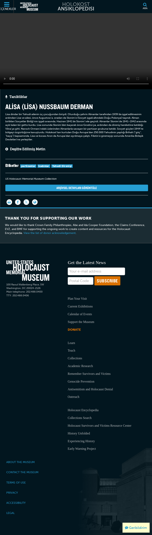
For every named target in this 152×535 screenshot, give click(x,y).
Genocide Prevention (81, 381)
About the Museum (20, 462)
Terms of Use (16, 482)
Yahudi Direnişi (62, 166)
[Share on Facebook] (18, 202)
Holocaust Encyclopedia (83, 410)
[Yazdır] (9, 202)
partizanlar (28, 166)
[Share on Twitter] (26, 202)
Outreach (73, 396)
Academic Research (80, 366)
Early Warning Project (82, 448)
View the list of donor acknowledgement (50, 233)
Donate (74, 329)
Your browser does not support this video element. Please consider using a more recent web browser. (76, 50)
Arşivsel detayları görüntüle (76, 188)
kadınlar (43, 166)
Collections (75, 358)
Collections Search (79, 418)
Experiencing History (81, 441)
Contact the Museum (22, 472)
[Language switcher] (35, 202)
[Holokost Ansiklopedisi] (76, 6)
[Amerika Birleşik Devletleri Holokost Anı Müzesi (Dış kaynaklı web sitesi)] (29, 6)
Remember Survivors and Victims (89, 373)
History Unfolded (79, 433)
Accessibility (16, 503)
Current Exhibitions (80, 306)
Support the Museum (81, 322)
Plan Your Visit (77, 298)
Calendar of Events (80, 314)
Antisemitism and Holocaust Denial (90, 389)
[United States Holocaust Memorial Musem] (27, 270)
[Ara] (145, 6)
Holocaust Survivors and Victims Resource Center (99, 425)
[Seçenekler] (7, 6)
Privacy (12, 492)
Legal (10, 513)
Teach (71, 350)
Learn (71, 343)
